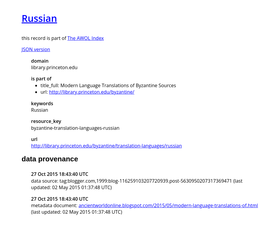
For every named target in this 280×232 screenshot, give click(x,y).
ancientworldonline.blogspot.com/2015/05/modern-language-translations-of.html (168, 205)
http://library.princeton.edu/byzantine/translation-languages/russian (106, 145)
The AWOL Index (85, 38)
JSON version (36, 49)
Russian (39, 18)
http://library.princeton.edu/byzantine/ (91, 92)
